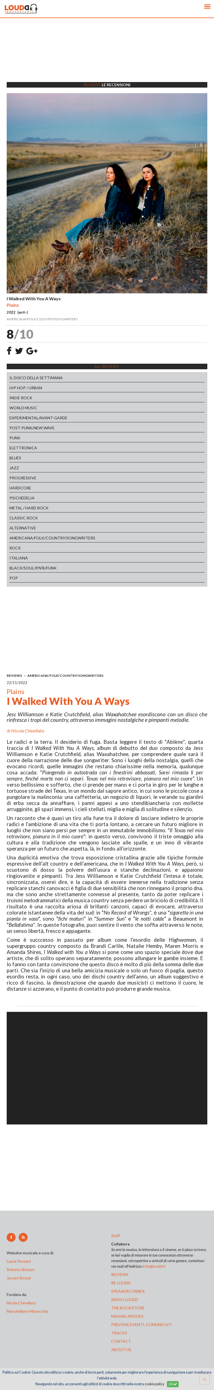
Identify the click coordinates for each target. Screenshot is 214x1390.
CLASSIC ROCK (23, 518)
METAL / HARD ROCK (28, 508)
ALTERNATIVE (22, 528)
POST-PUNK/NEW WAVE (32, 427)
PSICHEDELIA (22, 497)
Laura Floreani (19, 1261)
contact (121, 1341)
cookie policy (154, 1384)
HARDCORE (20, 487)
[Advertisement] (107, 57)
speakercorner (128, 1291)
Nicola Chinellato (27, 730)
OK (173, 1384)
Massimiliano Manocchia (27, 1311)
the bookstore (128, 1307)
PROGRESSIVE (23, 477)
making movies (127, 1316)
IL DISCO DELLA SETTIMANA (36, 377)
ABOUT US (121, 1349)
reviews (119, 1274)
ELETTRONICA (23, 447)
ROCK (15, 548)
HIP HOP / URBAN (25, 387)
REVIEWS (14, 675)
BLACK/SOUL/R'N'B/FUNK (33, 568)
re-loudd (121, 1282)
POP (13, 578)
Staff (115, 1235)
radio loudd (124, 1299)
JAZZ (14, 467)
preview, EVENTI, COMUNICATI (141, 1324)
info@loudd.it (154, 1266)
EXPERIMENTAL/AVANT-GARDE (38, 417)
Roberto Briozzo (21, 1269)
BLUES (15, 457)
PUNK (14, 437)
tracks (119, 1332)
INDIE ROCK (20, 397)
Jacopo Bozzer (19, 1277)
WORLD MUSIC (23, 407)
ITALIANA (18, 558)
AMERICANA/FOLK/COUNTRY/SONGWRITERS (52, 538)
